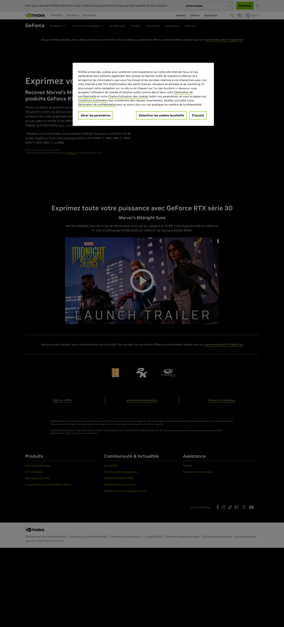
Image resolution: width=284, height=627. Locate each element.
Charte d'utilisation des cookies (128, 96)
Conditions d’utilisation (93, 100)
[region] (143, 94)
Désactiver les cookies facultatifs (161, 115)
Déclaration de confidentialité (97, 104)
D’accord (198, 115)
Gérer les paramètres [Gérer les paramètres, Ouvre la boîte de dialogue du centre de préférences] (95, 115)
